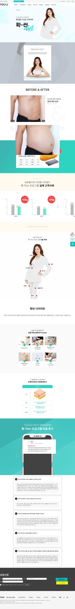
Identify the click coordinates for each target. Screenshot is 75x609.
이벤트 (73, 1)
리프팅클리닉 (23, 5)
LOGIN (68, 1)
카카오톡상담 (62, 583)
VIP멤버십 (47, 5)
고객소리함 (46, 597)
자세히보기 (27, 584)
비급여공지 (54, 597)
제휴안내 (38, 597)
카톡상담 (41, 5)
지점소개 (35, 5)
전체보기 (16, 5)
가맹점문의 (31, 597)
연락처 (24, 578)
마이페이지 (63, 1)
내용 (1, 581)
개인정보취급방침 (21, 597)
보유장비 (29, 5)
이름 (1, 578)
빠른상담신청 (62, 579)
